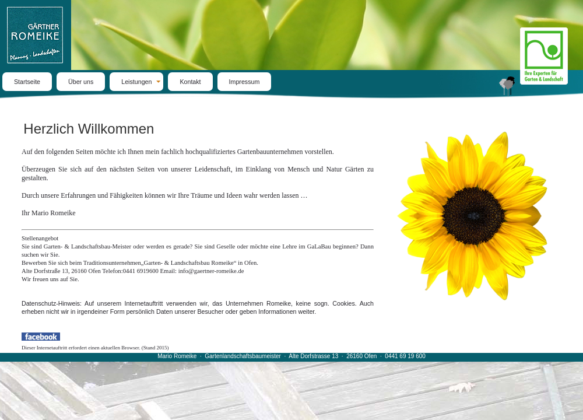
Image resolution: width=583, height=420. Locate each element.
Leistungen (136, 81)
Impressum (244, 81)
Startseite (27, 81)
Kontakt (190, 81)
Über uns (80, 81)
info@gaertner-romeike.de (211, 271)
